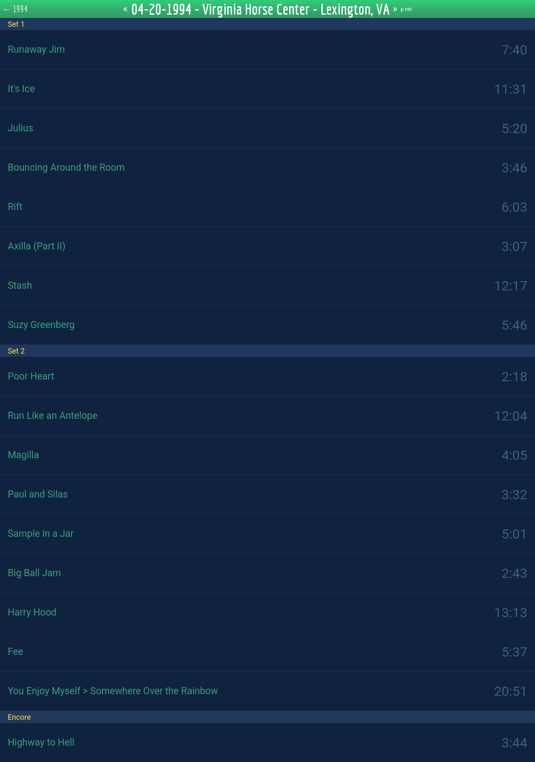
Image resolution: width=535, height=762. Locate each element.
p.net (406, 9)
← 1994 (15, 9)
